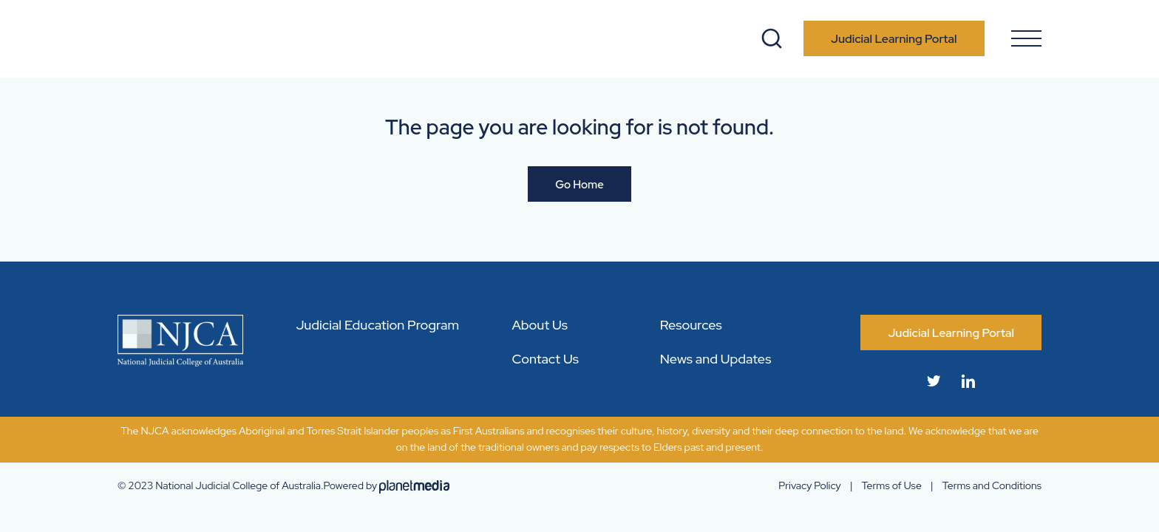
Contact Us (545, 358)
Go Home (579, 184)
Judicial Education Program (377, 324)
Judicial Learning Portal (894, 39)
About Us (539, 324)
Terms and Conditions (991, 485)
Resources (691, 324)
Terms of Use (892, 485)
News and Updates (716, 358)
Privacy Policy (809, 485)
